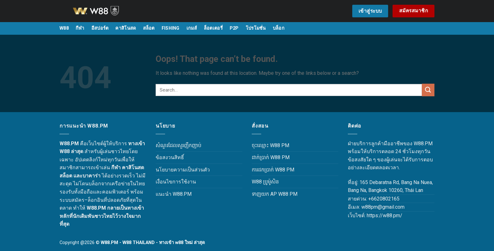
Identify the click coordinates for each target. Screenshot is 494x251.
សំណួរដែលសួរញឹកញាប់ (178, 145)
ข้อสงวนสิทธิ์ (170, 157)
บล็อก (278, 28)
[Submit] (428, 90)
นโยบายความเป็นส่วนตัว (183, 170)
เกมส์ (192, 28)
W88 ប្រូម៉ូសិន (265, 182)
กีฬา (80, 28)
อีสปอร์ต (100, 28)
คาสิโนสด (125, 28)
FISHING (171, 28)
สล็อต (149, 28)
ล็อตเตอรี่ (213, 28)
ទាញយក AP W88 (270, 194)
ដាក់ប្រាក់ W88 (266, 157)
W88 (64, 28)
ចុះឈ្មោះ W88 (266, 145)
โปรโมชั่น (256, 28)
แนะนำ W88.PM (174, 194)
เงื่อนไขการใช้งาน (176, 182)
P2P (234, 28)
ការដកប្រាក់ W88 (268, 170)
